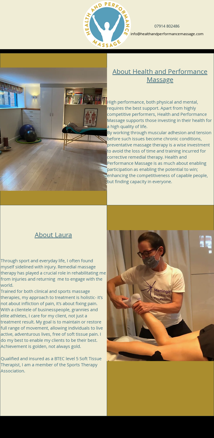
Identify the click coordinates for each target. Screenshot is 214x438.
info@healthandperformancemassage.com (167, 33)
